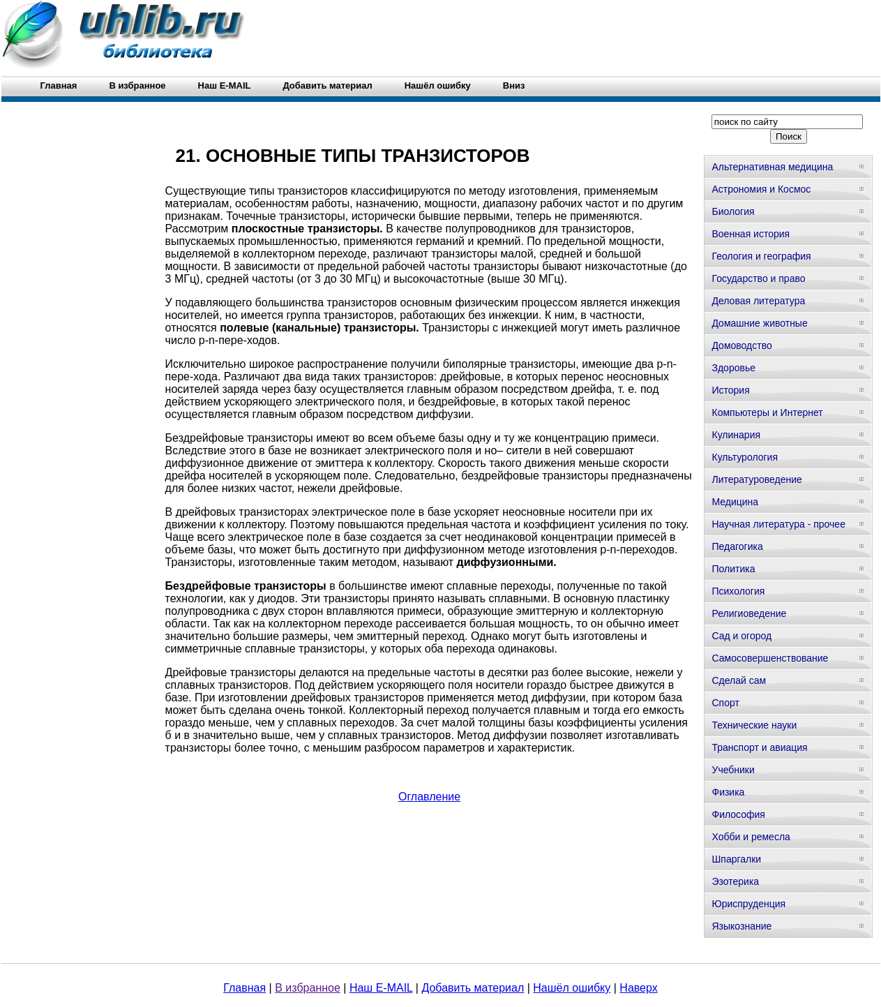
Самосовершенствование (769, 658)
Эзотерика (735, 881)
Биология (732, 211)
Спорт (725, 702)
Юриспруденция (748, 903)
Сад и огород (741, 635)
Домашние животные (759, 323)
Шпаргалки (736, 859)
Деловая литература (758, 300)
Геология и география (761, 256)
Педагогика (736, 546)
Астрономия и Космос (761, 189)
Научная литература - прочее (778, 524)
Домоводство (741, 345)
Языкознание (741, 926)
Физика (727, 792)
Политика (733, 568)
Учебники (732, 769)
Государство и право (758, 278)
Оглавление (429, 797)
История (730, 390)
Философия (738, 814)
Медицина (734, 501)
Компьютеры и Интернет (766, 412)
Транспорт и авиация (759, 747)
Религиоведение (748, 613)
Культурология (744, 457)
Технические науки (754, 725)
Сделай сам (738, 680)
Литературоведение (756, 479)
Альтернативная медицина (772, 166)
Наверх (638, 988)
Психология (738, 591)
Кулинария (735, 434)
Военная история (750, 233)
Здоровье (733, 367)
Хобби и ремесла (750, 836)
